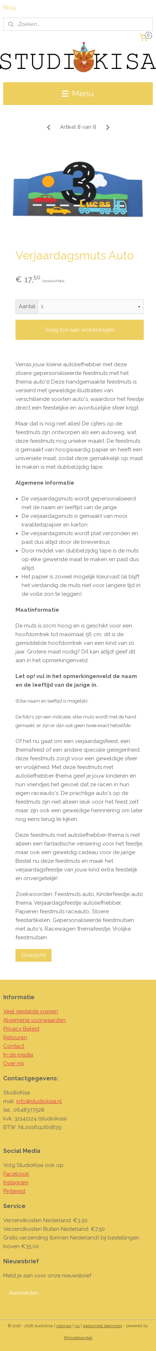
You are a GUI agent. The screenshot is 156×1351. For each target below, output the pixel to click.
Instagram (15, 1182)
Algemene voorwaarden (34, 1020)
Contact (13, 1046)
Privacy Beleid (21, 1029)
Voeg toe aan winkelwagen (80, 330)
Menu (78, 93)
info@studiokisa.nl (39, 1101)
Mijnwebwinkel (78, 1337)
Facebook (16, 1174)
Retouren (15, 1037)
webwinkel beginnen (102, 1326)
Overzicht (33, 955)
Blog (9, 7)
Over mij (13, 1063)
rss (77, 1326)
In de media (18, 1054)
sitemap (63, 1326)
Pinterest (14, 1191)
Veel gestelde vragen (30, 1011)
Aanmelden (24, 1293)
